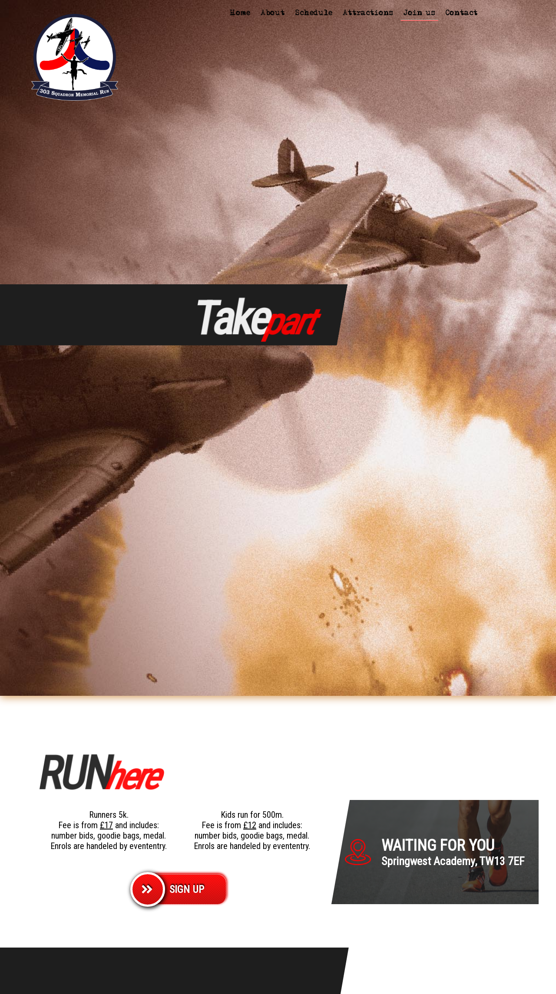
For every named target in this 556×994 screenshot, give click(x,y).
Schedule (313, 14)
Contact (462, 14)
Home (240, 14)
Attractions (368, 14)
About (273, 14)
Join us (419, 14)
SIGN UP (186, 889)
